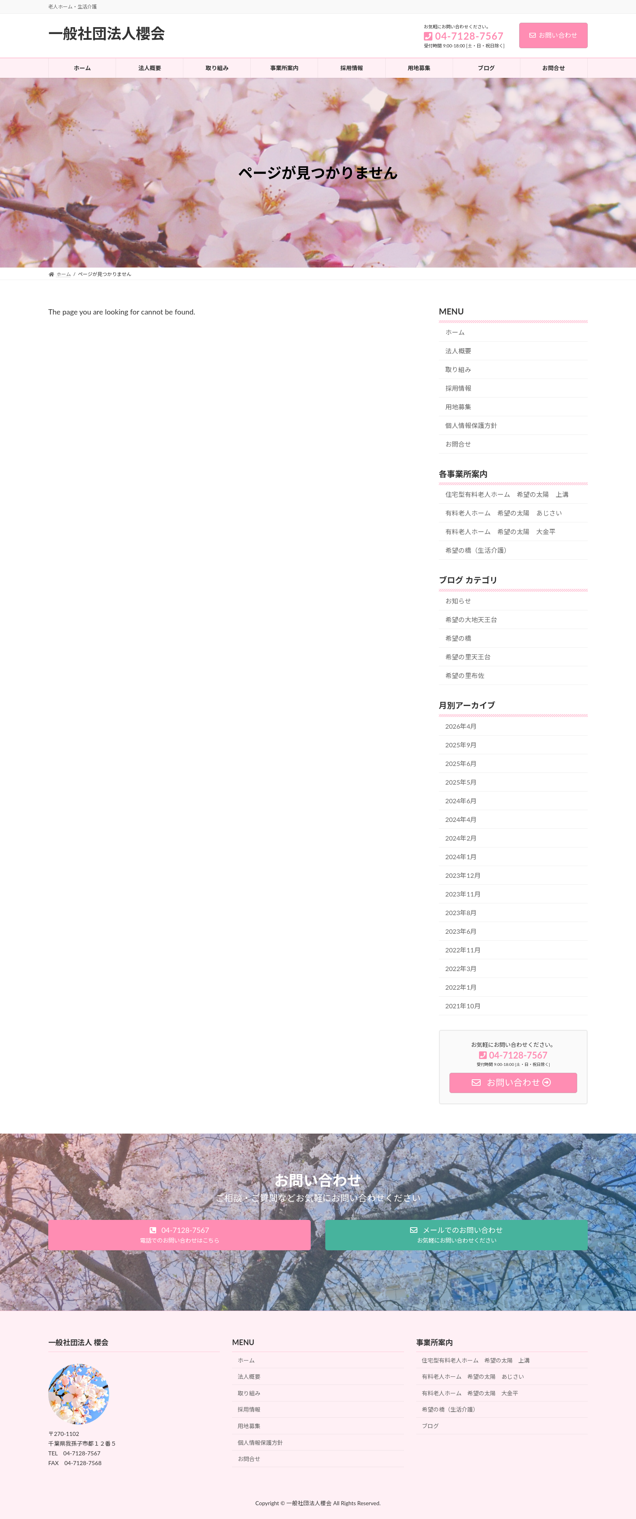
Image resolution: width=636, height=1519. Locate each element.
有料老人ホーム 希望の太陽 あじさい (503, 513)
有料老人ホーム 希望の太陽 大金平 (500, 531)
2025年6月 (461, 763)
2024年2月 (461, 838)
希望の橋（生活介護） (477, 550)
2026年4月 (461, 726)
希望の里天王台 (468, 657)
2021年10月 (463, 1006)
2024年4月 (461, 819)
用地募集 (458, 407)
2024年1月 (461, 856)
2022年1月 (461, 987)
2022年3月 (461, 968)
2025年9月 (461, 745)
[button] (179, 1235)
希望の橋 (458, 638)
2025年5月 (461, 782)
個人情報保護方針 (471, 425)
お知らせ (458, 601)
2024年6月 (461, 800)
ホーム (455, 332)
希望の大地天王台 (471, 619)
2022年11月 (463, 950)
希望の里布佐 (464, 675)
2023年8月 (461, 912)
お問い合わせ (553, 35)
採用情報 (458, 388)
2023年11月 (463, 894)
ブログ (430, 1426)
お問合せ (458, 444)
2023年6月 (461, 931)
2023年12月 (463, 875)
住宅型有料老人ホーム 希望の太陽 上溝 (507, 494)
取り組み (458, 369)
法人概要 (458, 351)
